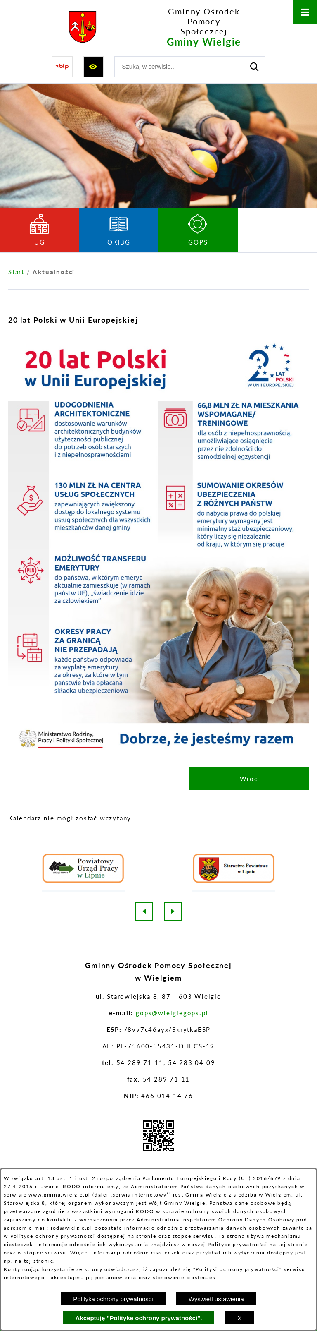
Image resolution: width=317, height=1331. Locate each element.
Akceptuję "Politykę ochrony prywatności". (139, 1317)
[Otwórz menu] (305, 12)
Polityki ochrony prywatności (237, 1269)
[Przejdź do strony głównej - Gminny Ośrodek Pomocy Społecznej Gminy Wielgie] (154, 27)
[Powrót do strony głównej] (16, 272)
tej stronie (39, 1261)
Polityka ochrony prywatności (113, 1298)
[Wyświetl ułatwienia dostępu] (93, 66)
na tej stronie (289, 1244)
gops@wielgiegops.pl (172, 1013)
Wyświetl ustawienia (216, 1298)
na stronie (141, 1236)
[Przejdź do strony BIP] (62, 66)
